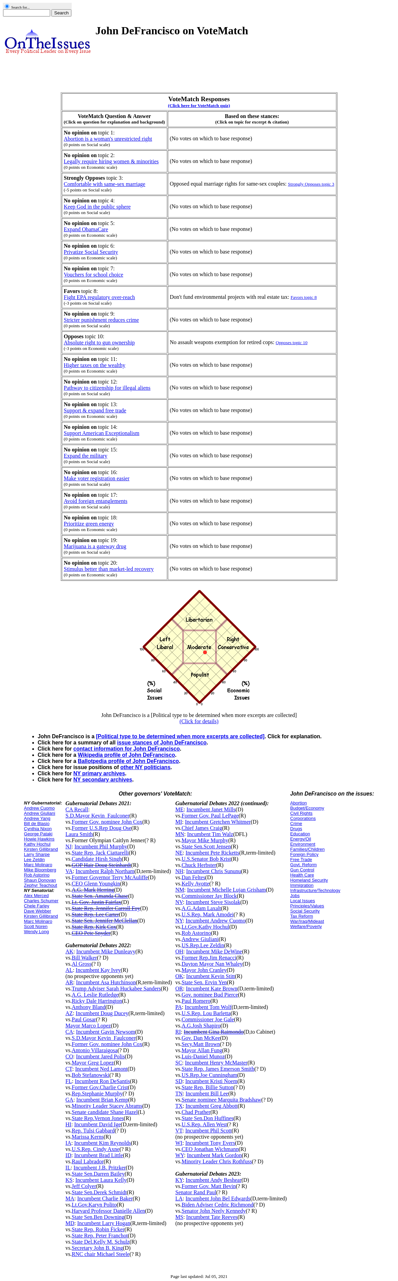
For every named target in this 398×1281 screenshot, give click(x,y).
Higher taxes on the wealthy (95, 365)
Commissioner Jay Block (209, 896)
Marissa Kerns (88, 1137)
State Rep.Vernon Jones (98, 1118)
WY (179, 1155)
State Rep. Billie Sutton (207, 1087)
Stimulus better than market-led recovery (109, 569)
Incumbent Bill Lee (207, 1093)
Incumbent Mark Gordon (214, 1155)
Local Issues (302, 900)
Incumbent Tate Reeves (212, 1217)
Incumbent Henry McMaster (216, 1063)
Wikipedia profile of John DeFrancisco (126, 755)
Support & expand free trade (95, 410)
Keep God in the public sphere (97, 207)
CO (69, 1056)
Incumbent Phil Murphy (100, 846)
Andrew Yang (37, 818)
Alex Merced (36, 895)
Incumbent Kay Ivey (98, 970)
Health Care (302, 875)
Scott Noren (36, 926)
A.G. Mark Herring (93, 890)
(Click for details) (199, 721)
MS (179, 1217)
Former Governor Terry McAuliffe (110, 877)
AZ (69, 1013)
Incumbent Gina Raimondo (213, 1032)
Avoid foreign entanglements (95, 501)
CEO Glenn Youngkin (96, 883)
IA (68, 1143)
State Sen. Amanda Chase (100, 896)
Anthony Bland (88, 1007)
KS (69, 1180)
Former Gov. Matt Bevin (209, 1186)
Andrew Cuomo (39, 808)
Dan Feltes (193, 877)
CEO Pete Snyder (91, 933)
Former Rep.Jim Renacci (209, 958)
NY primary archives (99, 773)
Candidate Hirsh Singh (97, 859)
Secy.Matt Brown (201, 1044)
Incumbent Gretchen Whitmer (218, 822)
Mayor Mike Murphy (205, 840)
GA (69, 1100)
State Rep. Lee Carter (95, 914)
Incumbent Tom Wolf (208, 1007)
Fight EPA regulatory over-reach (99, 297)
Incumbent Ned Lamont (101, 1069)
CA (69, 1032)
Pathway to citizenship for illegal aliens (107, 388)
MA (70, 1198)
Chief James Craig (202, 828)
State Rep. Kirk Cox (94, 927)
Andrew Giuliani (39, 813)
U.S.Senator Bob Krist (206, 859)
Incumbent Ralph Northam (104, 871)
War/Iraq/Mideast (307, 921)
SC (178, 1063)
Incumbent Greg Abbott (212, 1106)
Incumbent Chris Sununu (213, 871)
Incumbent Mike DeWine (214, 951)
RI (178, 1032)
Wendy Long (36, 931)
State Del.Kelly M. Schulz (100, 1242)
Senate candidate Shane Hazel (105, 1112)
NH (179, 871)
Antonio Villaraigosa (94, 1050)
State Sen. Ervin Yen (204, 982)
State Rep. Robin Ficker (98, 1229)
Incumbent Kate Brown (211, 988)
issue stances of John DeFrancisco (162, 742)
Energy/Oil (300, 839)
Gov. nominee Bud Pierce (210, 995)
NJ (69, 846)
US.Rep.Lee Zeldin (203, 945)
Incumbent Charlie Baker (105, 1198)
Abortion (298, 803)
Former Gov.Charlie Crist (100, 1087)
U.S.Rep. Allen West (204, 1124)
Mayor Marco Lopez (88, 1026)
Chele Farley (36, 905)
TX (179, 1106)
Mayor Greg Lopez (93, 1063)
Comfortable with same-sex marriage (104, 184)
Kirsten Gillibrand (41, 849)
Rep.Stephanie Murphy (97, 1093)
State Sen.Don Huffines (207, 1118)
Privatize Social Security (91, 252)
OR (179, 988)
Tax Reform (301, 916)
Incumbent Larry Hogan (103, 1223)
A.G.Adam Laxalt (201, 908)
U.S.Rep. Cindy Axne (95, 1149)
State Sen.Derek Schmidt (99, 1192)
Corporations (303, 818)
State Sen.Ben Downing (98, 1217)
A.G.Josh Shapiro (201, 1026)
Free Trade (301, 859)
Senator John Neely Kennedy (214, 1211)
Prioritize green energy (89, 524)
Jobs (295, 895)
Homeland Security (309, 880)
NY (179, 921)
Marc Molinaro (38, 864)
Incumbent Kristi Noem (211, 1081)
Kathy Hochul (37, 844)
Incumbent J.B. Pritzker (99, 1168)
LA (179, 1198)
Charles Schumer (41, 900)
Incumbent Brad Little (98, 1155)
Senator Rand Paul (195, 1192)
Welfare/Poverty (306, 926)
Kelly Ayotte (195, 883)
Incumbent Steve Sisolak (213, 902)
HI (68, 1124)
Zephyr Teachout (40, 885)
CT (69, 1069)
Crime (296, 823)
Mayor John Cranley (204, 970)
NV (179, 902)
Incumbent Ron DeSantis (102, 1081)
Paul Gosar (84, 1019)
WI (178, 1143)
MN (179, 834)
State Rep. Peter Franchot (100, 1235)
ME (179, 809)
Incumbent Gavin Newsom (105, 1032)
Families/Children (307, 849)
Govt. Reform (303, 864)
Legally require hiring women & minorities (111, 161)
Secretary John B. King (97, 1248)
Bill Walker (84, 958)
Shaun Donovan (40, 880)
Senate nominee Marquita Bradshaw (221, 1100)
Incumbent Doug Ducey (102, 1013)
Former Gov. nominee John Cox (107, 822)
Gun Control (302, 869)
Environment (302, 844)
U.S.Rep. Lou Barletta (206, 1013)
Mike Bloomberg (40, 869)
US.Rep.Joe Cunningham (209, 1075)
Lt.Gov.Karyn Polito (94, 1205)
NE (179, 853)
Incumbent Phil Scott (208, 1130)
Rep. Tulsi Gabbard (93, 1130)
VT (179, 1130)
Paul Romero (196, 1001)
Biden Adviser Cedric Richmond (217, 1205)
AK (69, 951)
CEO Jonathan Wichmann (210, 1149)
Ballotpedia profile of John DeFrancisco (128, 761)
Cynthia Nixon (38, 828)
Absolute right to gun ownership (99, 342)
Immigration (302, 885)
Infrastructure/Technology (315, 890)
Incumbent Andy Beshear (214, 1180)
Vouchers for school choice (93, 275)
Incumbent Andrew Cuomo (215, 921)
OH (179, 951)
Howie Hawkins (39, 839)
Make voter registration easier (96, 478)
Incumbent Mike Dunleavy (105, 951)
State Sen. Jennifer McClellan (104, 921)
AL (69, 970)
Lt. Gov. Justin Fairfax (96, 902)
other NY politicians (145, 767)
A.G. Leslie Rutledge (95, 995)
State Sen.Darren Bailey (98, 1174)
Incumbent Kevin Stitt (210, 976)
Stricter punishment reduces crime (101, 320)
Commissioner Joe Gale (208, 1019)
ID (68, 1155)
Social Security (305, 911)
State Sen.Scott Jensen (206, 846)
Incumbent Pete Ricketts (212, 853)
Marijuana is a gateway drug (95, 546)
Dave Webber (37, 911)
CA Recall (77, 809)
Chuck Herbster (199, 865)
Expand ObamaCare (86, 229)
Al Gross (81, 964)
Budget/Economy (307, 808)
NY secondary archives (102, 780)
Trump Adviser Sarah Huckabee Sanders (116, 988)
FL (69, 1081)
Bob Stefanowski (90, 1075)
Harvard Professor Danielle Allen (108, 1211)
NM (179, 890)
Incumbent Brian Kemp (102, 1100)
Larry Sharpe (37, 854)
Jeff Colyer (84, 1186)
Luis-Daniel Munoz (203, 1056)
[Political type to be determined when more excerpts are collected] (180, 736)
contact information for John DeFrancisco (126, 749)
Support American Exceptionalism (101, 433)
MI (178, 822)
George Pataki (38, 833)
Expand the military (85, 456)
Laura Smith (79, 834)
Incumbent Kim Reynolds (102, 1143)
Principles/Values (307, 905)
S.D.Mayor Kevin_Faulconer (97, 816)
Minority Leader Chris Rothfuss (217, 1161)
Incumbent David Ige (97, 1124)
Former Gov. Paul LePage (210, 816)
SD (178, 1081)
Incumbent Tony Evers (210, 1143)
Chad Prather (196, 1112)
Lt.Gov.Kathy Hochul (205, 927)
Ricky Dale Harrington (97, 1001)
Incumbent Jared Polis (100, 1056)
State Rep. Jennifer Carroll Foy (106, 908)
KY (179, 1180)
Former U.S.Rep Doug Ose (101, 828)
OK (179, 976)
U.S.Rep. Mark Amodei (208, 914)
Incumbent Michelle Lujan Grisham (226, 890)
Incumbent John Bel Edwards (218, 1198)
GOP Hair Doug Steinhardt (101, 865)
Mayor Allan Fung (202, 1050)
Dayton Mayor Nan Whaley (212, 964)
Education (300, 833)
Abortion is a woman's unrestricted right (108, 139)
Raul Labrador (88, 1161)
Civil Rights (301, 813)
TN (179, 1093)
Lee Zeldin (34, 859)
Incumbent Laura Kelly (101, 1180)
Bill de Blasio (36, 823)
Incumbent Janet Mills (210, 809)
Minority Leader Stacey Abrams (107, 1106)
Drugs (296, 828)
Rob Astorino (36, 875)
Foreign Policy (304, 854)
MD (70, 1223)
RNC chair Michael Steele (100, 1254)
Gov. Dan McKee (201, 1038)
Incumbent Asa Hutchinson (106, 982)
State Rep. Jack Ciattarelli (100, 853)
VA (69, 871)
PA (178, 1007)
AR (69, 982)
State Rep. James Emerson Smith (218, 1069)
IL (68, 1168)
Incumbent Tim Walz (210, 834)
